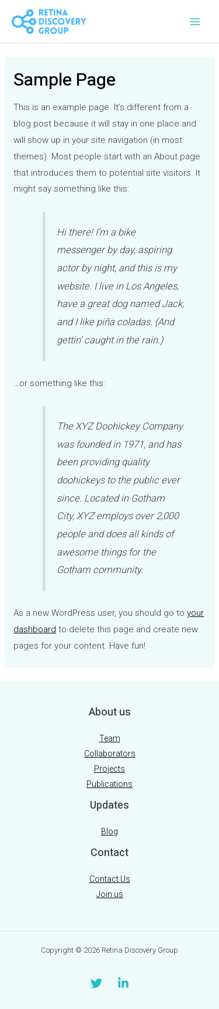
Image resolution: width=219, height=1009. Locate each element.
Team (109, 738)
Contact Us (109, 879)
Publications (109, 784)
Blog (109, 831)
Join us (109, 894)
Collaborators (109, 753)
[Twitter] (96, 983)
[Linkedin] (123, 983)
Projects (109, 768)
